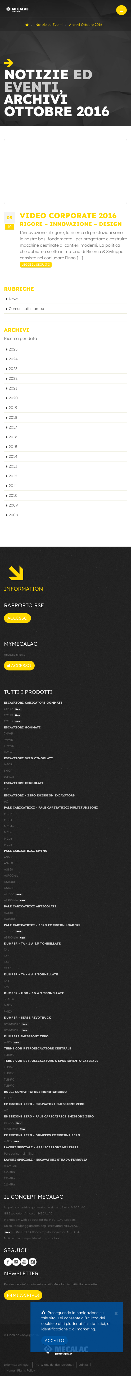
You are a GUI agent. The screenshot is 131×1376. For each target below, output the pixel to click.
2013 (13, 466)
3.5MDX (9, 999)
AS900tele (11, 875)
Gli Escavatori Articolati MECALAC (28, 1213)
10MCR (9, 777)
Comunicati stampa (26, 308)
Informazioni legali (17, 1365)
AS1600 (9, 888)
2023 (13, 368)
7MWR (8, 733)
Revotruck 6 (16, 1024)
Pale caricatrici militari (19, 1153)
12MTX (12, 715)
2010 (13, 495)
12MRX (13, 721)
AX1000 (9, 919)
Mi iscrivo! (23, 1295)
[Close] (116, 1313)
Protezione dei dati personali (54, 1365)
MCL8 (8, 845)
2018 (13, 417)
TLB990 (9, 1085)
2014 (13, 456)
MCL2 (8, 814)
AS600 (8, 857)
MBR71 (8, 1098)
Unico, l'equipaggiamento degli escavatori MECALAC (41, 1226)
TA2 (6, 956)
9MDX (8, 1011)
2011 (13, 485)
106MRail (10, 1166)
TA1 (6, 949)
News (14, 298)
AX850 (8, 913)
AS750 (8, 863)
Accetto (54, 1340)
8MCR (8, 770)
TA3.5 (7, 968)
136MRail (10, 1172)
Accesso (17, 618)
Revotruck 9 (16, 1030)
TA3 (6, 962)
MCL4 (8, 820)
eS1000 (13, 894)
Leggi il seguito (35, 264)
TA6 (6, 981)
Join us (83, 1365)
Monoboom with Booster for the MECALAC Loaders (39, 1220)
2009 (13, 505)
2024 (13, 359)
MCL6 (8, 832)
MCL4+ (9, 826)
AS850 (8, 869)
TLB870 (9, 1067)
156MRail (10, 1178)
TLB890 (9, 1079)
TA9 (6, 987)
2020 (13, 398)
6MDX (8, 1005)
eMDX (12, 1042)
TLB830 (9, 1055)
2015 (13, 446)
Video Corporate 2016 (68, 215)
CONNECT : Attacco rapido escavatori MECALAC (43, 1232)
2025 (13, 349)
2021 (13, 388)
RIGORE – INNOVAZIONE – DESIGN (71, 224)
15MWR (9, 752)
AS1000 (9, 882)
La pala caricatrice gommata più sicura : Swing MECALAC (44, 1207)
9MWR (8, 740)
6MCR (8, 764)
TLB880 (9, 1073)
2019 (13, 407)
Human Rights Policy (20, 1370)
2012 (13, 476)
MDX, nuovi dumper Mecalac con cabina (32, 1238)
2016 (13, 437)
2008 (13, 515)
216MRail (10, 1184)
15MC (8, 789)
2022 (13, 378)
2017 (13, 427)
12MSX (13, 709)
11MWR (9, 746)
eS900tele (15, 900)
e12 (6, 801)
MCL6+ (9, 838)
